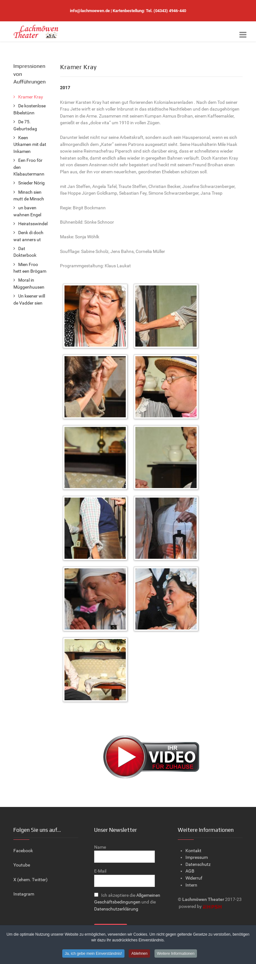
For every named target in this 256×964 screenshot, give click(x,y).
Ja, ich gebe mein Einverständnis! (93, 954)
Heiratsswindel (33, 224)
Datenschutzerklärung (116, 909)
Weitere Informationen (176, 954)
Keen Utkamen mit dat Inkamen (29, 144)
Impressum (196, 857)
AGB (189, 871)
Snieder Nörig (31, 183)
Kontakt (193, 850)
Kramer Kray (30, 97)
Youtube (21, 865)
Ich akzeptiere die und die (127, 902)
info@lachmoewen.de (90, 10)
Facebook (23, 850)
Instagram (23, 894)
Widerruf (193, 878)
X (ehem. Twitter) (30, 879)
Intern (191, 885)
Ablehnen (139, 954)
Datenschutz (198, 864)
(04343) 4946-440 (170, 10)
